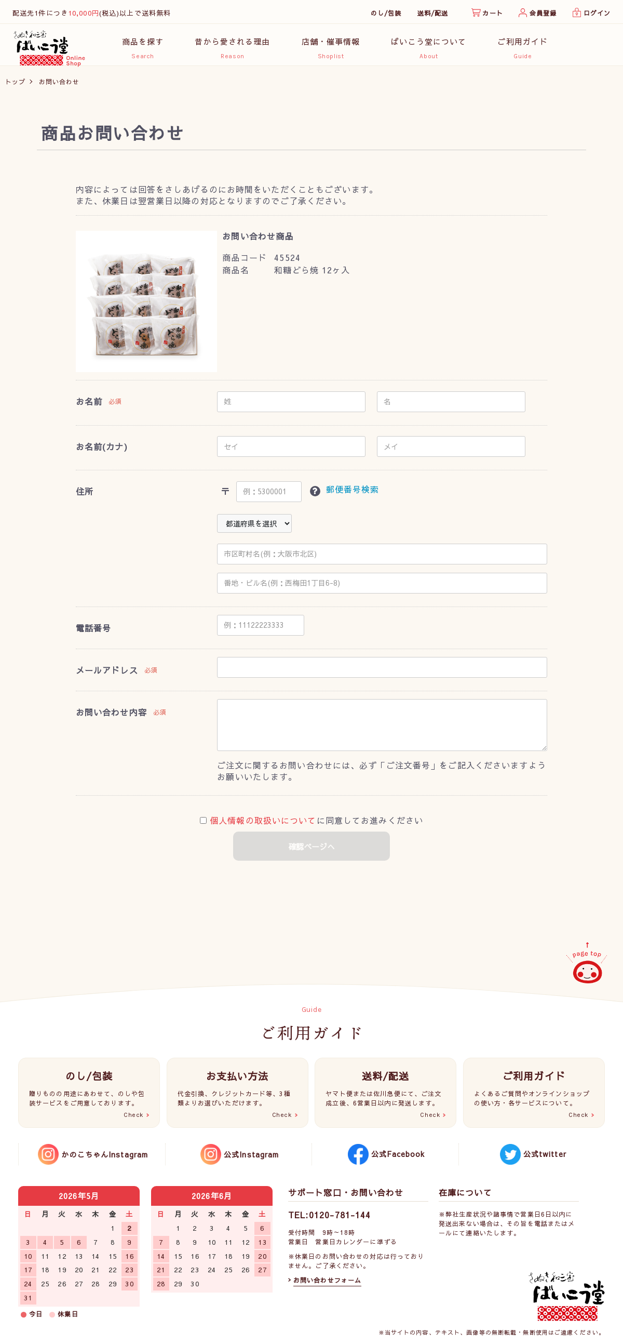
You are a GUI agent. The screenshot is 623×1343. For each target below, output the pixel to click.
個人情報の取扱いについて (263, 826)
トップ (15, 87)
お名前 (89, 407)
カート (492, 13)
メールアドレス (107, 675)
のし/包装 (386, 13)
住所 (84, 497)
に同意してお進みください (311, 826)
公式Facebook (398, 1154)
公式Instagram (251, 1154)
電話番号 (93, 633)
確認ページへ (311, 852)
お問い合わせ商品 (257, 241)
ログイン (597, 13)
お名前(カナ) (102, 451)
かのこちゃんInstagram (104, 1154)
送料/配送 (433, 13)
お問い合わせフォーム (327, 1280)
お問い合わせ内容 (111, 717)
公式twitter (544, 1154)
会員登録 (543, 13)
